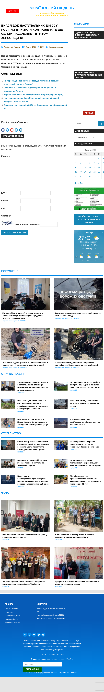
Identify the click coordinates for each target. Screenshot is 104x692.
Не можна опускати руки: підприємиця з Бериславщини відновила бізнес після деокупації (85, 462)
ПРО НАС (89, 113)
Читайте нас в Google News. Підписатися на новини (89, 219)
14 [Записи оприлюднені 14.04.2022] (90, 167)
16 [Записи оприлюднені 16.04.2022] (99, 167)
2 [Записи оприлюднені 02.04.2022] (98, 158)
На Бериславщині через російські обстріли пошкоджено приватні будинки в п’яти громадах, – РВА (85, 384)
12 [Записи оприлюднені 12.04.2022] (80, 167)
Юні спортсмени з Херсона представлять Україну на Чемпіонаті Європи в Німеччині (84, 444)
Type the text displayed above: (27, 224)
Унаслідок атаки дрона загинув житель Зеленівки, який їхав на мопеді (84, 403)
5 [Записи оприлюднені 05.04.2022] (80, 163)
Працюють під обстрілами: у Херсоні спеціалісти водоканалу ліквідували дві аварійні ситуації (32, 422)
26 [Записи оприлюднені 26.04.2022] (81, 176)
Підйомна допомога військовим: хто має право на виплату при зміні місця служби (32, 462)
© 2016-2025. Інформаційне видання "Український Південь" (52, 672)
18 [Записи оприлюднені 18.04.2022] (76, 172)
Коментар (7, 156)
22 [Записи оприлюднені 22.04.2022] (94, 172)
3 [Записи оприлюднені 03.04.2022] (103, 158)
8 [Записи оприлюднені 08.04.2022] (94, 163)
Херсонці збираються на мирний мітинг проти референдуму (33, 95)
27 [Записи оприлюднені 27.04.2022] (85, 176)
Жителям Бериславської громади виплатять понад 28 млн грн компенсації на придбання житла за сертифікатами (23, 315)
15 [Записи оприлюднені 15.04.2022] (94, 167)
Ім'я (3, 193)
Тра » (82, 183)
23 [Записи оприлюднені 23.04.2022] (99, 172)
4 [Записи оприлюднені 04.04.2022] (75, 163)
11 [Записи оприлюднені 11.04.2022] (75, 167)
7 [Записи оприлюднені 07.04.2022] (89, 163)
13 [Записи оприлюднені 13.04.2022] (85, 167)
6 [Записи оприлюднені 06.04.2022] (84, 163)
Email (4, 201)
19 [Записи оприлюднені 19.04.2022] (81, 172)
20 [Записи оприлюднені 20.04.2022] (85, 172)
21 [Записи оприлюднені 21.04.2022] (90, 172)
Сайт (3, 208)
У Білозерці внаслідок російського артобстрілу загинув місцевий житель (85, 422)
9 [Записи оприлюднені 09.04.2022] (98, 163)
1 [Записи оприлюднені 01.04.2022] (93, 158)
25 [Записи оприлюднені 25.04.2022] (76, 176)
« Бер (76, 183)
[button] (91, 11)
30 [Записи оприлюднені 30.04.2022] (99, 176)
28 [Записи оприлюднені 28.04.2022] (90, 176)
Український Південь (52, 8)
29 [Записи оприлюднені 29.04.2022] (94, 176)
